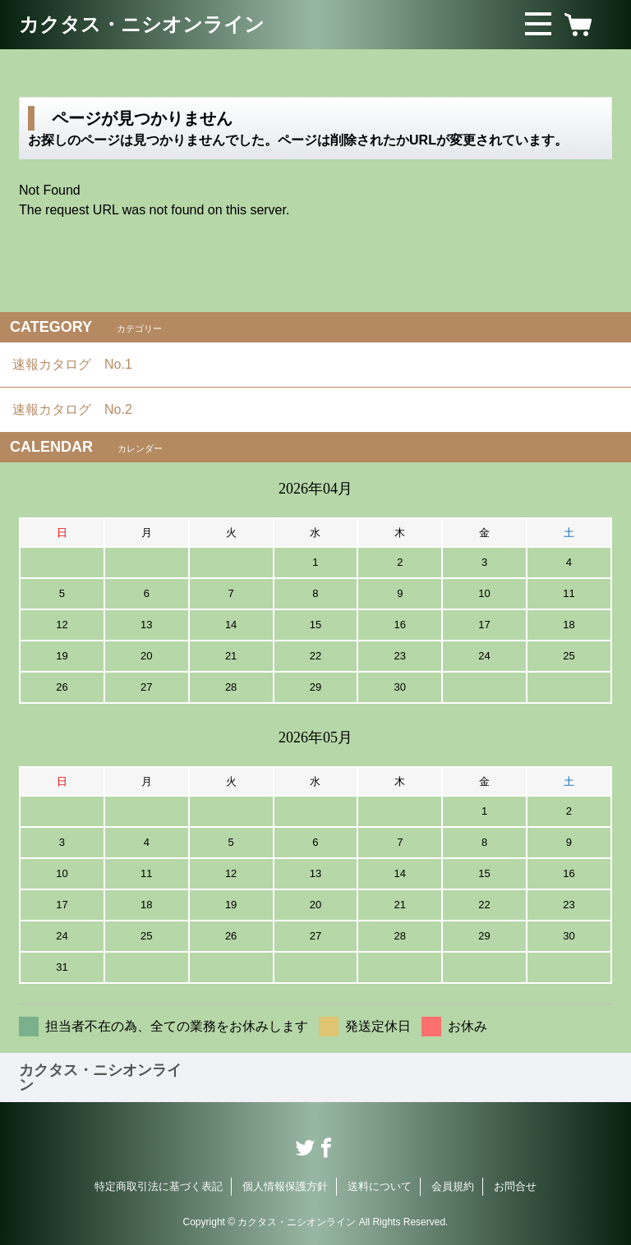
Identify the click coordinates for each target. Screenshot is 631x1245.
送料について (380, 1186)
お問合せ (515, 1186)
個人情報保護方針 (285, 1186)
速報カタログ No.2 (78, 409)
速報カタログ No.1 (78, 364)
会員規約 (452, 1186)
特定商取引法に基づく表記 (158, 1186)
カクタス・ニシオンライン (142, 24)
